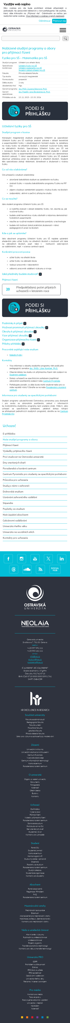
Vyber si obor (35, 812)
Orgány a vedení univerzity (35, 779)
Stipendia (8, 503)
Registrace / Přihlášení (35, 892)
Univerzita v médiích (35, 1003)
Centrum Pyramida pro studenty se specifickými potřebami (34, 474)
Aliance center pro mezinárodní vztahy (35, 916)
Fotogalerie (35, 785)
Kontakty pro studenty (35, 876)
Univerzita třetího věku (15, 526)
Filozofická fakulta (35, 728)
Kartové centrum (35, 763)
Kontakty (35, 796)
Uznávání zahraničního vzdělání (20, 497)
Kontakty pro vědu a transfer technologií (35, 949)
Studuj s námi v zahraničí (16, 486)
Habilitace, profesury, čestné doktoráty (35, 919)
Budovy (35, 793)
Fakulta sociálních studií (35, 719)
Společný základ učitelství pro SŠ (32, 70)
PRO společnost (35, 973)
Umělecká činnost (35, 940)
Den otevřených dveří (35, 829)
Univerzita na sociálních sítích (18, 532)
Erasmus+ (35, 913)
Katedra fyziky (16, 355)
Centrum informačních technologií (35, 761)
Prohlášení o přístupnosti (35, 964)
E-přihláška (9, 434)
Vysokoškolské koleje (35, 758)
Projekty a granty (35, 943)
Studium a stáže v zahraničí (35, 859)
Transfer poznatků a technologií (35, 946)
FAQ (35, 895)
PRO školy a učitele (35, 970)
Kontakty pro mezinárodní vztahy (35, 922)
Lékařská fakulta (35, 731)
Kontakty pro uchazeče (15, 538)
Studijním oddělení (18, 375)
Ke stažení (35, 1006)
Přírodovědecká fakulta (35, 734)
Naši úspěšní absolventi (15, 515)
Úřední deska (35, 791)
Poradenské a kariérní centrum (19, 468)
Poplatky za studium (14, 509)
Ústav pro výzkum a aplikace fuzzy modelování (35, 736)
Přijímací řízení (10, 445)
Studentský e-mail (35, 851)
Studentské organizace (35, 873)
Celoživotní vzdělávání (15, 520)
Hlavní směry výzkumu (35, 935)
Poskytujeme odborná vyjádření (35, 1000)
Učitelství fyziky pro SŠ (28, 66)
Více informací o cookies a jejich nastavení (45, 16)
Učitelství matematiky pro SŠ (30, 68)
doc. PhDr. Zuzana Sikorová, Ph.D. (33, 89)
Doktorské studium (13, 492)
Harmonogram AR (35, 856)
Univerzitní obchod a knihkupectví (35, 752)
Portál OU (35, 848)
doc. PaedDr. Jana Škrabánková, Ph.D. (34, 92)
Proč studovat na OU (35, 826)
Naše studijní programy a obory (20, 439)
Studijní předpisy (35, 870)
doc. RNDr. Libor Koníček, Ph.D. (43, 368)
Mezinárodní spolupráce (35, 910)
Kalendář (35, 788)
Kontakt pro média (35, 994)
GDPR (35, 962)
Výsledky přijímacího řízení (17, 451)
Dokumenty (35, 782)
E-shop (35, 967)
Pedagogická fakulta (35, 722)
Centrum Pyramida (51, 381)
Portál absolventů (35, 889)
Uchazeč (9, 426)
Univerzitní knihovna (35, 749)
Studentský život (35, 832)
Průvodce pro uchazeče (15, 480)
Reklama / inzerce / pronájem (35, 982)
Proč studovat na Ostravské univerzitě (23, 457)
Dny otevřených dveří (14, 463)
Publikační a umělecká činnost (35, 937)
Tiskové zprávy (35, 997)
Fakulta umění (35, 725)
